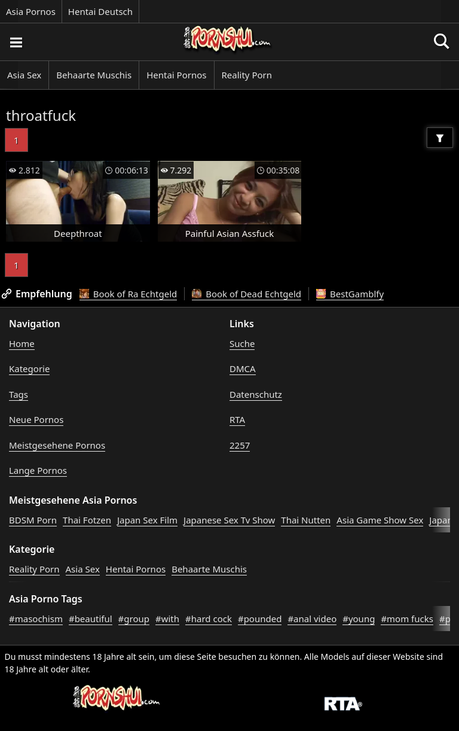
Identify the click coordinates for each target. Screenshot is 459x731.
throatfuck (41, 115)
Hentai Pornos (176, 75)
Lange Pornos (38, 470)
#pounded (259, 619)
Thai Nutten (306, 520)
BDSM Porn (33, 520)
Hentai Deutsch (100, 11)
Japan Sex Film (147, 520)
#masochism (36, 619)
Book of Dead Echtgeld (246, 294)
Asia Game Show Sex (379, 520)
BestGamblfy (350, 294)
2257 (240, 445)
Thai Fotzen (87, 520)
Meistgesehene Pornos (57, 445)
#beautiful (90, 619)
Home (22, 343)
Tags (18, 394)
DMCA (243, 368)
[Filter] (440, 137)
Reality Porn (247, 75)
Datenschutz (256, 394)
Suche (242, 343)
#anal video (311, 619)
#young (358, 619)
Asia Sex (24, 75)
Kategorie (29, 368)
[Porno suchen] (15, 42)
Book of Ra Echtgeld (128, 294)
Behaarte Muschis (93, 75)
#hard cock (208, 619)
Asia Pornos (31, 11)
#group (133, 619)
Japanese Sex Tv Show (229, 520)
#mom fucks (407, 619)
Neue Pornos (36, 419)
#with (167, 619)
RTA (237, 419)
